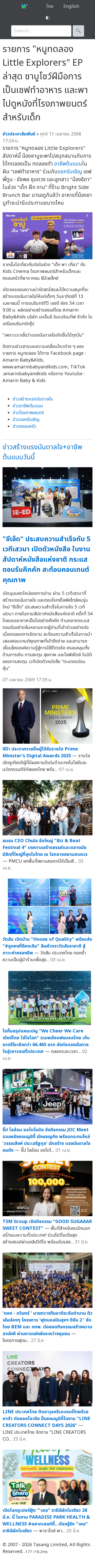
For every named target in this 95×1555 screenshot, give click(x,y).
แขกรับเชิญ (70, 172)
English (71, 6)
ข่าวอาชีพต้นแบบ (28, 406)
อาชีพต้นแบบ (68, 164)
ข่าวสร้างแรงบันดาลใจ (33, 399)
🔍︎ (78, 31)
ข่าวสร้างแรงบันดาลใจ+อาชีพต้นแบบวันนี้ (42, 452)
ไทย (49, 6)
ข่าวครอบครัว (24, 426)
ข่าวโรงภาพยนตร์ (28, 412)
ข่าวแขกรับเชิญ (26, 419)
